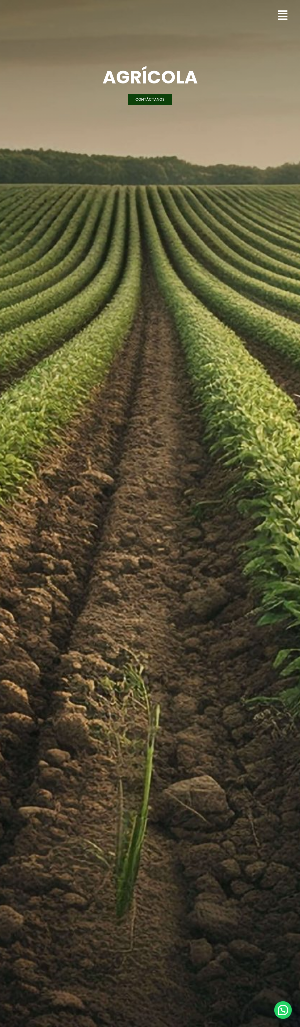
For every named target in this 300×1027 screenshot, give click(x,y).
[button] (150, 99)
